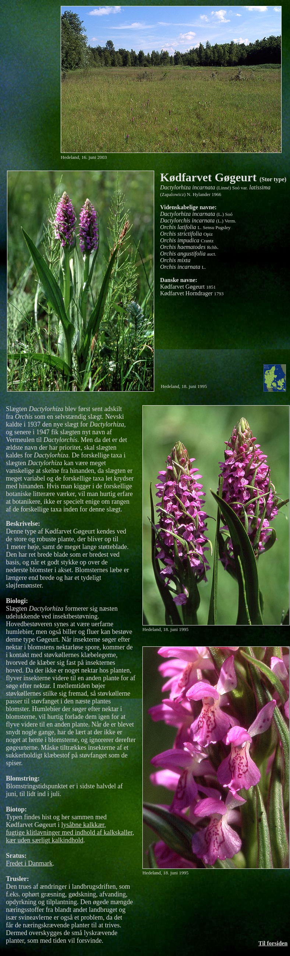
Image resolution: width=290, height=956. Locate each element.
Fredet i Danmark (29, 863)
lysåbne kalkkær (82, 824)
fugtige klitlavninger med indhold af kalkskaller (69, 832)
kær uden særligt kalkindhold (45, 840)
